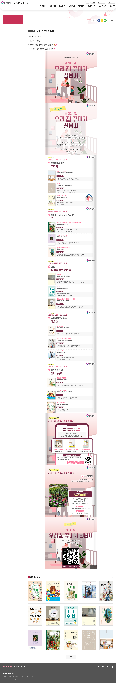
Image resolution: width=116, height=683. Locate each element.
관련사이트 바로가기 (103, 666)
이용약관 (16, 666)
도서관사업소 (18, 3)
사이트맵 (22, 666)
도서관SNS (110, 2)
